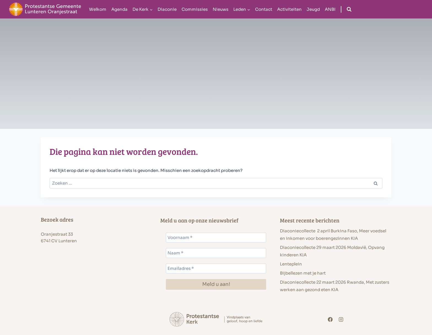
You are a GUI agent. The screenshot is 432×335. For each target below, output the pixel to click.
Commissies (195, 9)
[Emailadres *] (216, 268)
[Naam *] (216, 253)
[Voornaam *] (216, 238)
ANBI (330, 9)
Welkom (97, 9)
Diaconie (167, 9)
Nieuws (220, 9)
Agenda (119, 9)
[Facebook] (330, 319)
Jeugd (313, 9)
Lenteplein (291, 264)
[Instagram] (341, 319)
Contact (263, 9)
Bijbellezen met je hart (303, 273)
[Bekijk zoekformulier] (349, 9)
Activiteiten (289, 9)
